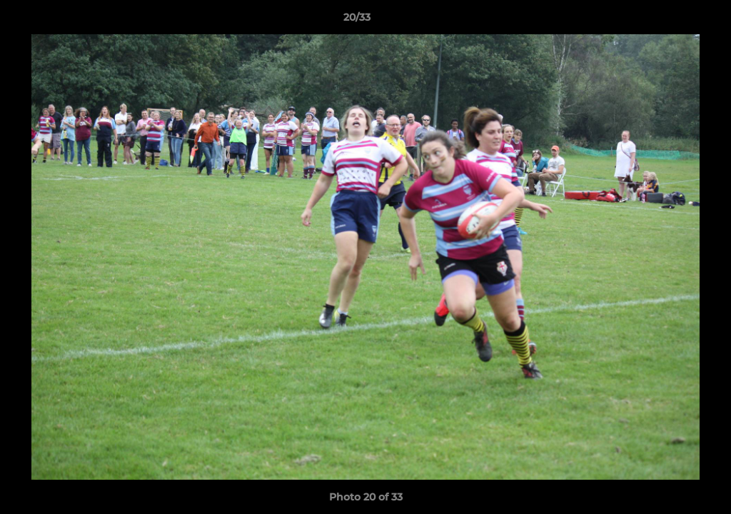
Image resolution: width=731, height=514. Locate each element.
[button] (671, 20)
